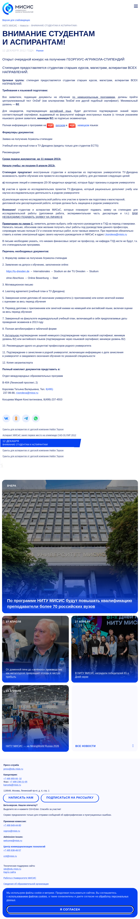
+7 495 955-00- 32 (12, 778)
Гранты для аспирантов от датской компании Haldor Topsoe (33, 429)
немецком (83, 125)
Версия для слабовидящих (16, 20)
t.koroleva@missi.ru (27, 393)
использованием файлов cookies (27, 896)
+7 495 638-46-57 (12, 850)
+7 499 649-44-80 (12, 825)
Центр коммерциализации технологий (24, 846)
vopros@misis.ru (11, 831)
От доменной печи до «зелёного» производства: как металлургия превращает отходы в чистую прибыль (34, 673)
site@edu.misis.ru (12, 869)
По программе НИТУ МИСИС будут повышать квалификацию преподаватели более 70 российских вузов (69, 603)
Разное (40, 50)
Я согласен (70, 909)
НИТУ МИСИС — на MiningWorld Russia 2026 (32, 746)
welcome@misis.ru (12, 840)
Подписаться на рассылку (69, 797)
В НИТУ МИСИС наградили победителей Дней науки (102, 675)
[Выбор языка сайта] (121, 5)
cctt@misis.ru (10, 856)
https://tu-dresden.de (17, 271)
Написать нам (21, 797)
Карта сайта (9, 872)
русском (60, 125)
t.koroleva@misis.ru (116, 234)
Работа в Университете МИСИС (19, 878)
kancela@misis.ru (12, 785)
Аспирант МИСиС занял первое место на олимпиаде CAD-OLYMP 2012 (39, 435)
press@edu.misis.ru (13, 769)
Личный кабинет (128, 6)
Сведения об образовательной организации (26, 884)
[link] (6, 418)
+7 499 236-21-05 (18, 782)
